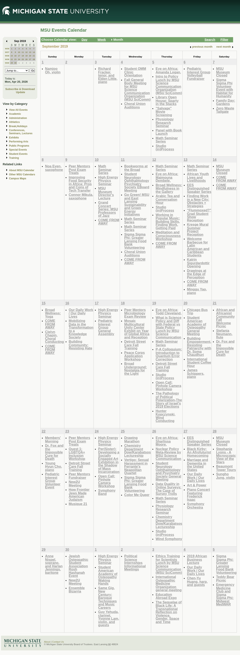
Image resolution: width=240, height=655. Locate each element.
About (47, 642)
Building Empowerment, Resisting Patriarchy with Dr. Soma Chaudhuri (199, 346)
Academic (15, 113)
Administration (18, 118)
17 (19, 56)
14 (34, 52)
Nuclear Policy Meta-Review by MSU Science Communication (168, 454)
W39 (7, 59)
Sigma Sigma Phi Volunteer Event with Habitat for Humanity (224, 88)
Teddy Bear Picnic (225, 578)
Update (20, 92)
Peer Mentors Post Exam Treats (79, 169)
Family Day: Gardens (225, 102)
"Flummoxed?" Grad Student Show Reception (199, 215)
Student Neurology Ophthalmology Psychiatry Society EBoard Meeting (136, 182)
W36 (7, 48)
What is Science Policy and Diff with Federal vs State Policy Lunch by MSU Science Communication (168, 327)
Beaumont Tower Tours (226, 468)
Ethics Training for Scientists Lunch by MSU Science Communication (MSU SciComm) (169, 564)
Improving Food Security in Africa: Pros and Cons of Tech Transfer (80, 183)
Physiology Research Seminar (165, 122)
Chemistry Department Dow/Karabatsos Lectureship (137, 450)
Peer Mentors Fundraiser (79, 475)
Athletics (14, 122)
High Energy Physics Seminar (108, 180)
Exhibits (14, 137)
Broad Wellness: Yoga (53, 313)
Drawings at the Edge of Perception (196, 274)
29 (11, 63)
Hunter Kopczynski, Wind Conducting (165, 416)
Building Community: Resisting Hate (80, 345)
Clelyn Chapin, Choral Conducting (54, 337)
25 (23, 59)
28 (34, 59)
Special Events (18, 149)
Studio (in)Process (165, 147)
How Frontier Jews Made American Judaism (79, 494)
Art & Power (196, 485)
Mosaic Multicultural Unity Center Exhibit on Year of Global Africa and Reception (136, 329)
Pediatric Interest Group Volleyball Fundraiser (198, 74)
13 (30, 52)
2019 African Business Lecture (197, 559)
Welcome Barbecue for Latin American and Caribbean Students (198, 247)
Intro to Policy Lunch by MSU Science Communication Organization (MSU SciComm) (169, 84)
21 (34, 56)
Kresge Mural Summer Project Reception (197, 229)
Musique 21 (78, 504)
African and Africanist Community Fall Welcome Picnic (225, 318)
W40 (7, 63)
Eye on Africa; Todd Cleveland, (169, 311)
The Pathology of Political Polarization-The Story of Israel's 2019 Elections (169, 399)
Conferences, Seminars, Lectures (20, 132)
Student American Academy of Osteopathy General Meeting (196, 326)
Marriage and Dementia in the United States (197, 465)
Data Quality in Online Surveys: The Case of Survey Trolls (168, 489)
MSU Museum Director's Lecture (106, 193)
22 (11, 59)
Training (14, 157)
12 (26, 52)
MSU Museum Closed (223, 72)
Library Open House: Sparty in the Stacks (167, 100)
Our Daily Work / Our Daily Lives (81, 313)
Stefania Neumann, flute (224, 334)
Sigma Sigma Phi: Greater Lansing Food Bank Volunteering (135, 240)
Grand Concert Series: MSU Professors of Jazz (108, 209)
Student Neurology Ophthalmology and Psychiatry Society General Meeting (168, 471)
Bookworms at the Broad (136, 168)
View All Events (18, 109)
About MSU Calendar (21, 170)
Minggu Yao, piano (197, 291)
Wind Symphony (169, 539)
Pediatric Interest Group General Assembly (106, 327)
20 (30, 56)
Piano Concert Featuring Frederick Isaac (198, 494)
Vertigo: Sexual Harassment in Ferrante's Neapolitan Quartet (136, 466)
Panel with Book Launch (169, 132)
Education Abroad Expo (166, 596)
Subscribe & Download (20, 89)
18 (23, 56)
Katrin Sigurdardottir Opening (198, 263)
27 (30, 59)
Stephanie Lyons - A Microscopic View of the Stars (226, 455)
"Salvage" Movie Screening (164, 111)
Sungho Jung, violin (225, 475)
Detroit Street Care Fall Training (135, 345)
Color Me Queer (136, 495)
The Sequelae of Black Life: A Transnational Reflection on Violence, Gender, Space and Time (169, 612)
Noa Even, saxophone (54, 168)
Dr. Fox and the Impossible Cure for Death (225, 348)
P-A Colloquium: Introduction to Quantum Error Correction (169, 354)
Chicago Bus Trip (197, 311)
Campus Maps (17, 178)
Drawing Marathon (132, 439)
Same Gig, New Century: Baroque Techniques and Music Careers (107, 597)
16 (15, 56)
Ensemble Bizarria (77, 589)
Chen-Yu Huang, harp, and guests (197, 581)
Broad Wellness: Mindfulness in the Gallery (169, 188)
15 (11, 56)
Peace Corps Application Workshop (134, 356)
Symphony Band (106, 492)
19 (26, 56)
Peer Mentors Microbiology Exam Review (135, 313)
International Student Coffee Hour (199, 362)
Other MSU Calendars (22, 174)
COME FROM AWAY (108, 221)
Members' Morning (53, 439)
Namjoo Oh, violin (53, 70)
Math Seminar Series (167, 139)
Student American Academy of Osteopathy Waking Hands (107, 575)
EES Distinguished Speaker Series (199, 188)
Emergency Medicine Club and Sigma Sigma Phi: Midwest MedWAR (225, 594)
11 (23, 52)
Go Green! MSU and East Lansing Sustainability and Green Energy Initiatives (136, 204)
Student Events (18, 153)
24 (19, 59)
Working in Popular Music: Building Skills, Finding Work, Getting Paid (168, 221)
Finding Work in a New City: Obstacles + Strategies (198, 201)
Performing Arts (18, 141)
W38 (7, 56)
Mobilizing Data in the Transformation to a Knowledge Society (81, 329)
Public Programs (19, 145)
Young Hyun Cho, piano (53, 466)
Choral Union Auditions (134, 105)
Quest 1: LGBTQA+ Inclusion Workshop (77, 454)
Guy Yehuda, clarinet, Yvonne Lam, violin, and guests (108, 618)
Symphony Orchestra (195, 505)
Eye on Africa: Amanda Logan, (168, 70)
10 (19, 52)
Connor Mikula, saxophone (81, 196)
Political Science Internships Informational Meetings (135, 562)
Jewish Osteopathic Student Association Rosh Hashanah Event (78, 566)
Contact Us (58, 642)
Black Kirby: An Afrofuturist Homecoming (199, 452)
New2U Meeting (75, 483)
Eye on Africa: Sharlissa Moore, (167, 441)
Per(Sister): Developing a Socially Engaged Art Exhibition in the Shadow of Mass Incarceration (108, 460)
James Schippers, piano (195, 373)
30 (15, 63)
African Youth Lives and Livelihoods (198, 177)
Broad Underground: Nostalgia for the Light (135, 368)
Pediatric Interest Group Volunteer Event (52, 480)
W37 (7, 52)
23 (15, 59)
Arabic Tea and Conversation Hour (168, 199)
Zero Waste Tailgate (225, 110)
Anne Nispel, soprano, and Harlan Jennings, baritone (54, 564)
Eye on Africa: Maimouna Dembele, (167, 177)
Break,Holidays (18, 126)
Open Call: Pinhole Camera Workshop (168, 385)
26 (26, 59)
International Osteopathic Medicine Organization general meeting (169, 583)
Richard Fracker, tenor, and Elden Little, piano (107, 75)
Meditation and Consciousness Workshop (168, 235)
